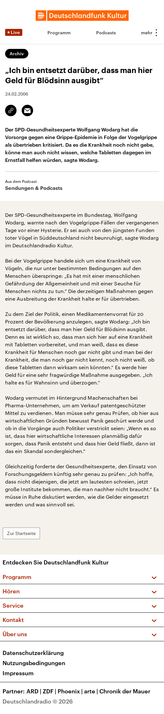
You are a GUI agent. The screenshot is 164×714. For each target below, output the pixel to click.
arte (91, 691)
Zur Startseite (21, 533)
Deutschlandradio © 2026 (38, 701)
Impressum (18, 673)
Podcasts (106, 32)
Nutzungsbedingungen (34, 662)
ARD (34, 691)
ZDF (50, 691)
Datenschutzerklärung (33, 652)
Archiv (17, 53)
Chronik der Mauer (124, 691)
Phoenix (71, 691)
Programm (59, 32)
